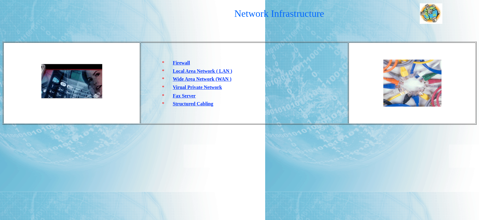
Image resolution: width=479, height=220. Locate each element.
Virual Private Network (197, 87)
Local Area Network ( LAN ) (202, 71)
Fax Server (184, 95)
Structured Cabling (193, 103)
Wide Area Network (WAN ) (202, 79)
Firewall (181, 62)
